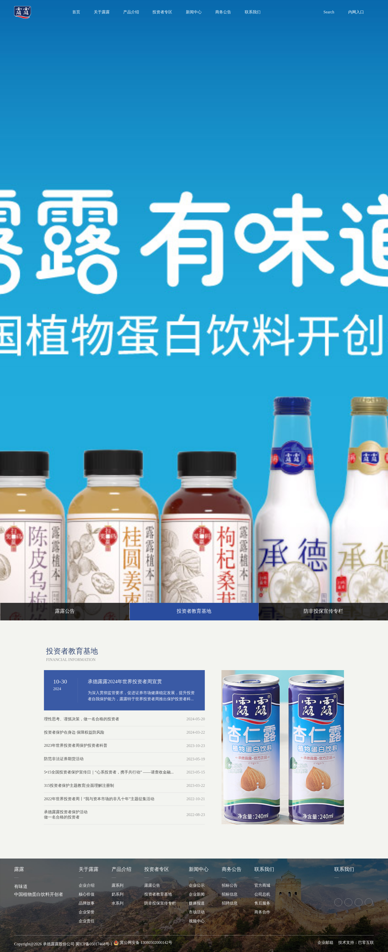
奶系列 (117, 894)
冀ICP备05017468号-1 (94, 944)
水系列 (117, 903)
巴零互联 (366, 943)
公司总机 (262, 894)
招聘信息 (230, 903)
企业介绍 (87, 886)
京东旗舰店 (348, 886)
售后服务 (262, 903)
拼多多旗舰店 (359, 886)
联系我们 (253, 12)
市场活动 (197, 912)
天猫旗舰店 (337, 886)
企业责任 (87, 921)
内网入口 (356, 12)
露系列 (117, 886)
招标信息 (230, 894)
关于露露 (102, 12)
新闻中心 (194, 12)
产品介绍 (131, 12)
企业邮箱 (325, 943)
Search (328, 12)
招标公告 (230, 886)
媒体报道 (197, 903)
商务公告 (223, 12)
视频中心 (197, 921)
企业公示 (197, 886)
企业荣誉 (87, 912)
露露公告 (152, 886)
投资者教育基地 (158, 894)
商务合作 (262, 912)
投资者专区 (162, 12)
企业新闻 (197, 894)
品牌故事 (87, 903)
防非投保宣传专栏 (160, 903)
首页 (76, 12)
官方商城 (262, 886)
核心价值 (87, 894)
